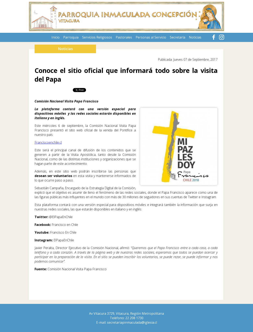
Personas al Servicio (151, 37)
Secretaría (177, 37)
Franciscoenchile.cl (48, 142)
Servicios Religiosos (97, 37)
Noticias (195, 37)
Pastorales (124, 37)
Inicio (55, 37)
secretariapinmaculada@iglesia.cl (132, 322)
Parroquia (71, 37)
